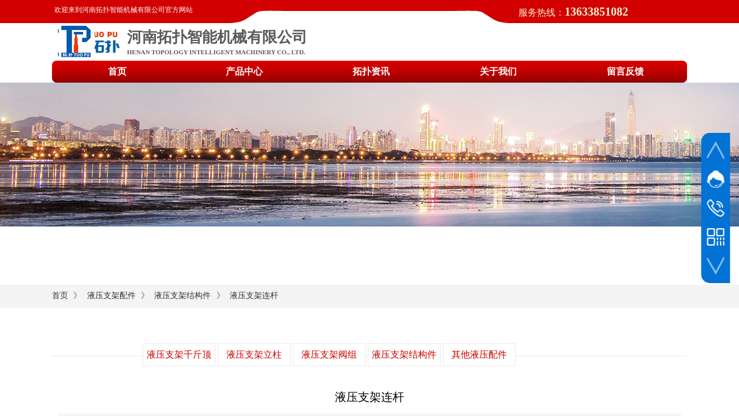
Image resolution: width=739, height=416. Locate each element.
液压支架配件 (111, 295)
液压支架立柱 (254, 354)
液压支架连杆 (254, 295)
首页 (60, 295)
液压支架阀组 (329, 354)
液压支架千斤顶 (179, 354)
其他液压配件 (479, 354)
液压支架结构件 (182, 295)
